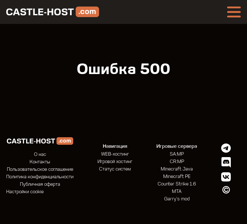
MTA (177, 191)
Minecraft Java (177, 169)
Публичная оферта (40, 184)
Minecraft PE (177, 177)
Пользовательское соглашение (40, 169)
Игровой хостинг (114, 162)
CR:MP (177, 162)
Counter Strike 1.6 (177, 184)
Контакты (40, 162)
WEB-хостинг (115, 154)
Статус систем (115, 169)
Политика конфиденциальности (40, 177)
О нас (40, 154)
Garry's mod (177, 199)
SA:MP (177, 154)
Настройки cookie (25, 192)
